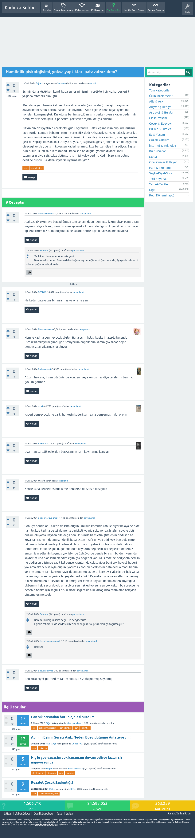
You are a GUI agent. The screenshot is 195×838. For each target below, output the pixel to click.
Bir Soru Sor (113, 10)
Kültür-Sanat (157, 151)
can (25, 168)
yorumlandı (78, 250)
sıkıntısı (85, 728)
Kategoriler (82, 10)
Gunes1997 (78, 743)
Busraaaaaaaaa (75, 768)
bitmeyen (51, 773)
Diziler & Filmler (160, 129)
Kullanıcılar (98, 10)
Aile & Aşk (51, 743)
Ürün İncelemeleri (161, 96)
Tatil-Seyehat (158, 178)
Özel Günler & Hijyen (163, 162)
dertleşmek (38, 773)
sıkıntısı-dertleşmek (49, 793)
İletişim (7, 813)
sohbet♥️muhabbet (47, 728)
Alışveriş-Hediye (160, 107)
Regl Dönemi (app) (161, 195)
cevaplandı (85, 213)
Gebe (59, 813)
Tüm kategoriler (160, 90)
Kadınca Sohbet (21, 7)
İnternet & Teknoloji (162, 145)
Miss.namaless (74, 723)
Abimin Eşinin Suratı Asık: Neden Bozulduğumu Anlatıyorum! (81, 737)
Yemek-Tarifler (159, 184)
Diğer (39, 83)
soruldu (93, 83)
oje (34, 728)
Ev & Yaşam (157, 134)
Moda (153, 156)
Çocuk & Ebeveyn (161, 123)
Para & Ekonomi (160, 167)
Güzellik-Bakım (159, 140)
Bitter (73, 789)
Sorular (47, 10)
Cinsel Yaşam (158, 118)
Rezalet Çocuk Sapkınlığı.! (52, 782)
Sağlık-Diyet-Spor (160, 173)
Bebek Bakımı (155, 10)
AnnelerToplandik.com (179, 813)
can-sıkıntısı (36, 168)
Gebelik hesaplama (43, 813)
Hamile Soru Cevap (134, 10)
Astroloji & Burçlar (161, 112)
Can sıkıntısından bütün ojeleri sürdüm (63, 717)
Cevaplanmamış (63, 10)
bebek (69, 813)
